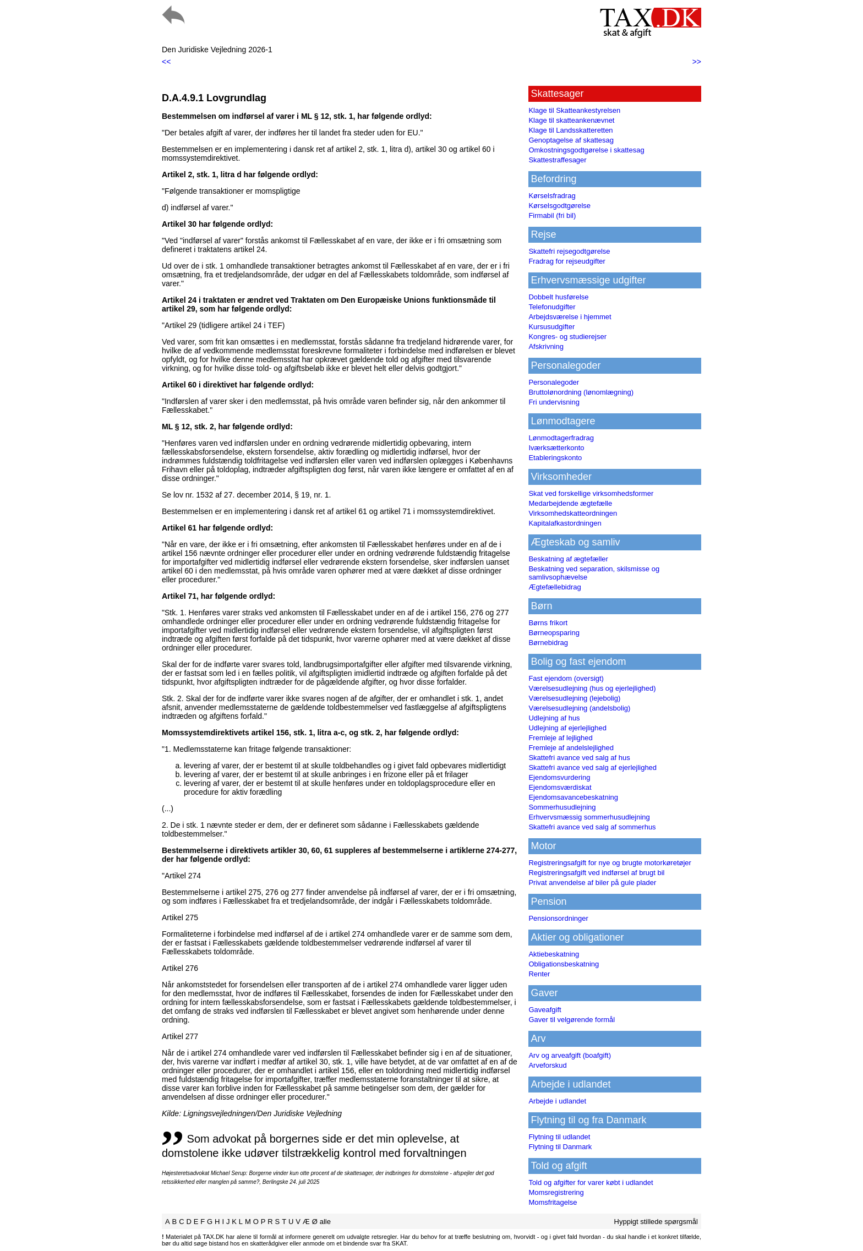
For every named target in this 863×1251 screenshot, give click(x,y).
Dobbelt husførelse (558, 297)
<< (166, 61)
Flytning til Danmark (560, 1147)
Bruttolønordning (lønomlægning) (580, 392)
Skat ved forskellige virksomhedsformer (590, 493)
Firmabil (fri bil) (552, 215)
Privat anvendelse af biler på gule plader (592, 882)
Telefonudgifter (551, 307)
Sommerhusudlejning (562, 807)
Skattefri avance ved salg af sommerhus (592, 827)
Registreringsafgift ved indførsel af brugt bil (596, 872)
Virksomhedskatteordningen (572, 513)
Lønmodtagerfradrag (561, 438)
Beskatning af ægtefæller (568, 559)
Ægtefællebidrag (554, 587)
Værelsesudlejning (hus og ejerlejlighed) (592, 688)
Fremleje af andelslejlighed (571, 748)
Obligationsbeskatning (563, 964)
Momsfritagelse (552, 1202)
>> (696, 61)
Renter (539, 974)
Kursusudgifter (551, 327)
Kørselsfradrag (551, 196)
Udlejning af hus (554, 718)
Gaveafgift (544, 1010)
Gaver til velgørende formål (571, 1019)
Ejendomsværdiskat (559, 787)
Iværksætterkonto (556, 448)
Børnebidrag (548, 642)
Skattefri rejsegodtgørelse (569, 251)
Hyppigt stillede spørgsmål (656, 1221)
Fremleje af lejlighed (560, 738)
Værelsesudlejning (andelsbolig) (579, 708)
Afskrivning (546, 346)
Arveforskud (547, 1065)
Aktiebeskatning (553, 954)
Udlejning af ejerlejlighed (567, 728)
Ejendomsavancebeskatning (573, 797)
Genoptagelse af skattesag (571, 140)
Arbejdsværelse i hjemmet (569, 317)
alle (325, 1221)
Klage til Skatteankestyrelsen (574, 110)
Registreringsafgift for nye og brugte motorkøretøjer (609, 863)
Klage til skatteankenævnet (571, 120)
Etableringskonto (555, 458)
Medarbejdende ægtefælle (570, 503)
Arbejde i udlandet (557, 1101)
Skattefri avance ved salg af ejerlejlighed (592, 767)
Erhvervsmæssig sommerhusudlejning (588, 817)
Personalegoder (553, 382)
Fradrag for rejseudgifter (566, 261)
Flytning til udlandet (559, 1137)
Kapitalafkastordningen (564, 523)
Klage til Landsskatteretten (570, 130)
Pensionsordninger (558, 918)
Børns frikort (547, 623)
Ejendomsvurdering (559, 777)
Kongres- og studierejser (567, 336)
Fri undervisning (554, 402)
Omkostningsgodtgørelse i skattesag (586, 150)
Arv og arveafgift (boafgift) (569, 1055)
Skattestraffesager (557, 160)
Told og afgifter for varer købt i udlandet (590, 1182)
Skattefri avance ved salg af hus (579, 757)
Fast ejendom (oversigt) (566, 678)
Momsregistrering (555, 1192)
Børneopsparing (554, 633)
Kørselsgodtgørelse (559, 205)
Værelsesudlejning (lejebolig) (574, 698)
